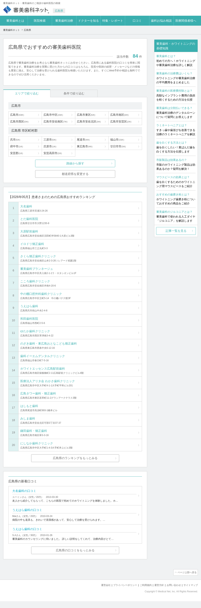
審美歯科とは (15, 20)
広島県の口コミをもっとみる (75, 557)
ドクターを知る (88, 20)
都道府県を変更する (75, 174)
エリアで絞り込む (21, 93)
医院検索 (40, 20)
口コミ (137, 20)
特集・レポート (112, 20)
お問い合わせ (172, 592)
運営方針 (156, 592)
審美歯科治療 (64, 20)
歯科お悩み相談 (161, 20)
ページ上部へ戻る (186, 579)
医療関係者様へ (185, 20)
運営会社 (99, 592)
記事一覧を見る (176, 230)
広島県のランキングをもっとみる (75, 463)
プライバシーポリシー (120, 592)
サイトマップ (190, 592)
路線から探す (75, 163)
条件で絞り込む (56, 93)
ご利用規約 (142, 592)
